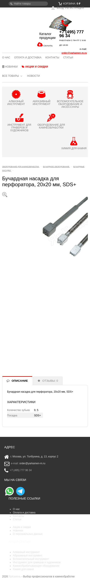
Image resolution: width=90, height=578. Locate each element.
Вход (57, 8)
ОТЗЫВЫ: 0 (50, 380)
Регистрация (74, 7)
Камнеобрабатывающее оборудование (36, 565)
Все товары (10, 75)
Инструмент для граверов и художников (37, 562)
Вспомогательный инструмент (31, 558)
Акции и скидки (35, 66)
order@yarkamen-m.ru (74, 53)
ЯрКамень (15, 576)
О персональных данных (28, 533)
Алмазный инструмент (26, 552)
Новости (33, 75)
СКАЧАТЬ (47, 45)
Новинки (10, 66)
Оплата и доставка (27, 57)
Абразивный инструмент (27, 555)
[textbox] (28, 3)
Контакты (52, 57)
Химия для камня (23, 569)
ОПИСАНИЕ (20, 380)
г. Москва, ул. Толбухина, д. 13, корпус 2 (34, 456)
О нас (6, 57)
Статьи (68, 57)
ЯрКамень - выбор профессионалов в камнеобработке (16, 28)
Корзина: (69, 3)
